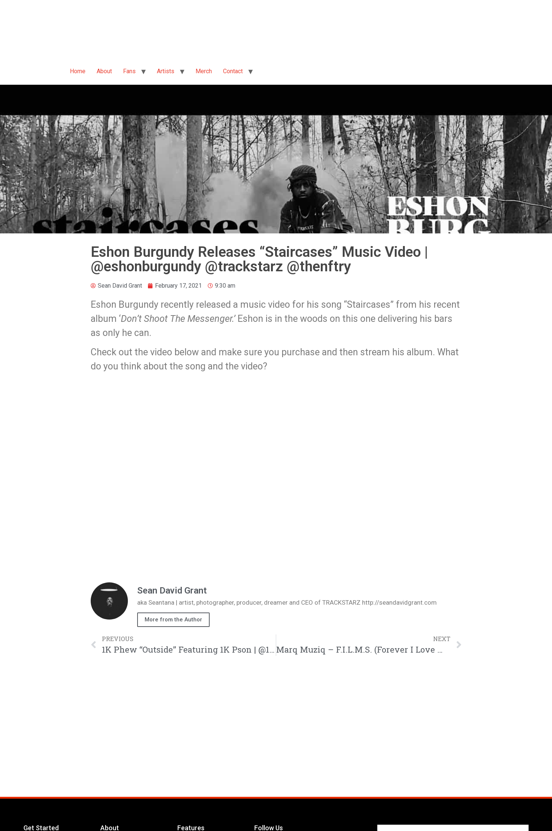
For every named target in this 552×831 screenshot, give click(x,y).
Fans (129, 71)
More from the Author (173, 619)
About (104, 71)
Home (77, 71)
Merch (204, 71)
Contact (233, 71)
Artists (165, 71)
